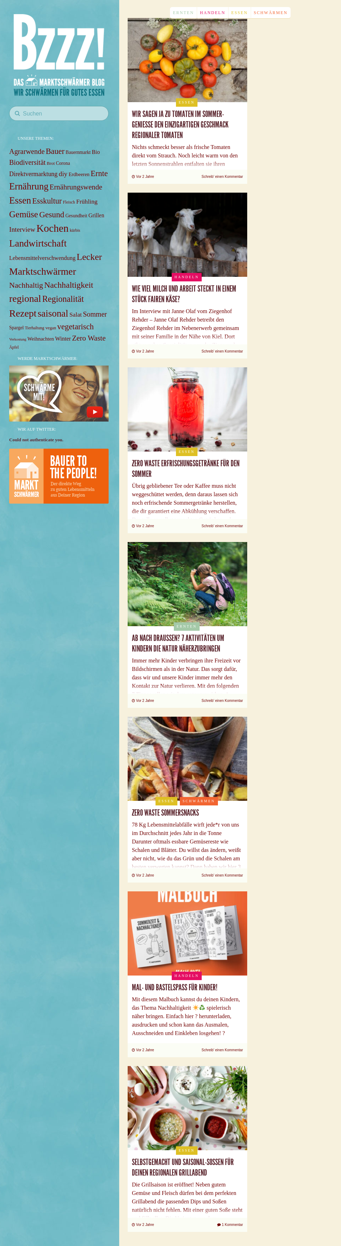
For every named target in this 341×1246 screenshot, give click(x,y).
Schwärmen (271, 12)
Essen (239, 12)
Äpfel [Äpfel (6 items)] (14, 347)
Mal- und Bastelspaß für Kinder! (175, 987)
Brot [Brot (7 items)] (51, 163)
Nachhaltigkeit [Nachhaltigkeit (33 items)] (68, 284)
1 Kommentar (230, 1225)
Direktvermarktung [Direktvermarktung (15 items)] (33, 173)
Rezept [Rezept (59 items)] (23, 313)
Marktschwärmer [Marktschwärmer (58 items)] (42, 271)
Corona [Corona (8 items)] (63, 163)
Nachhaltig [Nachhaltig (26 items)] (26, 285)
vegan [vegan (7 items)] (50, 327)
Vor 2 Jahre (143, 177)
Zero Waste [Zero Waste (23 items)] (88, 338)
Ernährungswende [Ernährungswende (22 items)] (76, 187)
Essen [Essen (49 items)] (20, 200)
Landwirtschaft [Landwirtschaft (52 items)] (38, 243)
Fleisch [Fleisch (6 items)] (69, 202)
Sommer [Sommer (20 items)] (95, 314)
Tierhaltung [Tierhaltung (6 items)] (34, 327)
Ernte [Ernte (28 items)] (99, 173)
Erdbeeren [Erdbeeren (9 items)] (78, 174)
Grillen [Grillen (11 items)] (96, 215)
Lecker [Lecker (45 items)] (89, 257)
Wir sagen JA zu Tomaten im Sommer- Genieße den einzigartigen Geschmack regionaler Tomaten (180, 124)
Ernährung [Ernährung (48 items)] (28, 186)
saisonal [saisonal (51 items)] (53, 313)
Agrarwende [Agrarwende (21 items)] (26, 151)
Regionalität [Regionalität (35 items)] (63, 299)
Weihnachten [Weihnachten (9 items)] (41, 339)
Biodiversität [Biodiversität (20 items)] (27, 162)
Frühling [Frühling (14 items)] (87, 201)
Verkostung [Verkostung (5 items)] (17, 339)
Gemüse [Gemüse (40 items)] (23, 214)
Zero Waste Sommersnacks (165, 813)
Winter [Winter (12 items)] (63, 338)
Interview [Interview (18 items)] (22, 229)
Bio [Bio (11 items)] (96, 152)
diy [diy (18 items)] (63, 173)
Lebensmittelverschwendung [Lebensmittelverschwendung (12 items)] (42, 258)
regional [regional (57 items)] (25, 298)
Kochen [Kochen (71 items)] (52, 228)
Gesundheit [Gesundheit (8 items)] (76, 215)
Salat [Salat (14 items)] (75, 314)
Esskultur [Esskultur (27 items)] (47, 201)
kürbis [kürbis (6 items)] (75, 230)
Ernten (183, 12)
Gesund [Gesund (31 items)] (51, 214)
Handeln (212, 12)
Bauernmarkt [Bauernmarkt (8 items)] (78, 152)
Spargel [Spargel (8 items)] (16, 327)
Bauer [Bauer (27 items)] (55, 151)
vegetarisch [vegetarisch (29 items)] (75, 326)
